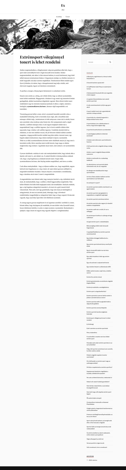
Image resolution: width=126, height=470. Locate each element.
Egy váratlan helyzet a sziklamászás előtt (99, 266)
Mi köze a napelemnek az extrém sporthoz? (99, 367)
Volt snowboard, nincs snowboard (97, 447)
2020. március (93, 460)
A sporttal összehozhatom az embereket (99, 129)
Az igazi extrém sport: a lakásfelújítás (98, 221)
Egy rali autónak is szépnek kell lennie (98, 262)
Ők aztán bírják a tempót (94, 398)
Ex (63, 5)
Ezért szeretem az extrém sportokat (97, 328)
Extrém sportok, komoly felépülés (97, 308)
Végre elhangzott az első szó (95, 439)
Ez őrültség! (90, 324)
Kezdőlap (59, 17)
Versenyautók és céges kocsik (95, 443)
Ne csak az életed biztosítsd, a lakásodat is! (99, 377)
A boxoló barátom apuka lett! (95, 82)
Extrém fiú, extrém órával (94, 277)
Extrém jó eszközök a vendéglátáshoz (98, 287)
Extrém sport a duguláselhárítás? (96, 291)
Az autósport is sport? (93, 183)
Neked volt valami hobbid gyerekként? (98, 381)
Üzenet (68, 17)
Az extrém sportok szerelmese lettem (98, 199)
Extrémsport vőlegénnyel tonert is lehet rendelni (42, 59)
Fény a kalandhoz (92, 332)
